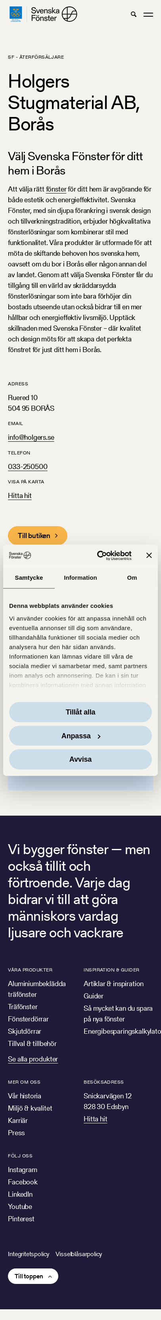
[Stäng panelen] (149, 555)
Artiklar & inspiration (114, 984)
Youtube (20, 1206)
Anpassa (80, 736)
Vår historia (24, 1096)
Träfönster (22, 1007)
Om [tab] (132, 577)
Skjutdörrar (24, 1031)
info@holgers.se (31, 437)
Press (16, 1133)
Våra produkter (30, 969)
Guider (94, 996)
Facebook (23, 1182)
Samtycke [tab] (29, 577)
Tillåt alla (81, 712)
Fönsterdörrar (28, 1019)
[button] (133, 14)
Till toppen (29, 1276)
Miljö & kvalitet (30, 1108)
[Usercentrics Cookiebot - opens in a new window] (99, 555)
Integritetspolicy (28, 1254)
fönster (56, 189)
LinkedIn (20, 1194)
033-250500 (27, 466)
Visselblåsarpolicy (79, 1254)
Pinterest (21, 1219)
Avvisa (80, 759)
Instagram (22, 1169)
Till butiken (34, 535)
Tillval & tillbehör (32, 1043)
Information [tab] (80, 577)
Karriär (18, 1120)
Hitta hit (19, 495)
